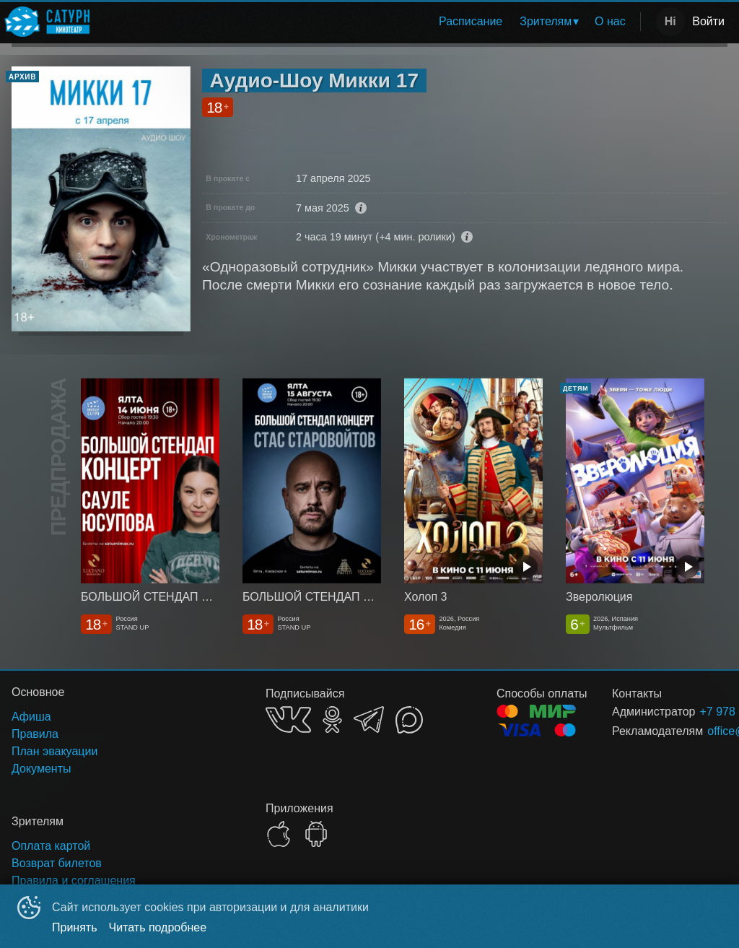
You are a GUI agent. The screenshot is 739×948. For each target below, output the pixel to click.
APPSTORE (279, 834)
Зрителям (546, 21)
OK (332, 719)
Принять (74, 927)
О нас (610, 21)
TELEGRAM (369, 719)
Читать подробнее (158, 927)
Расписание (470, 21)
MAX (409, 720)
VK (288, 719)
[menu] (367, 22)
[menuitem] (470, 22)
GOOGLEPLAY (316, 834)
